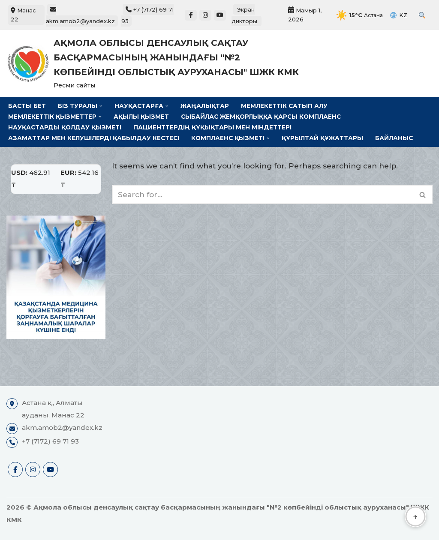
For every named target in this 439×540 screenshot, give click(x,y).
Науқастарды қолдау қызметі (65, 127)
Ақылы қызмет (142, 116)
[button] (100, 106)
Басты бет (27, 105)
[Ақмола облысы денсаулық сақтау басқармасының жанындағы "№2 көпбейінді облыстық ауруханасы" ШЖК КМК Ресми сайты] (155, 64)
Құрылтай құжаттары (324, 138)
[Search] (262, 194)
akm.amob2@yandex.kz (80, 15)
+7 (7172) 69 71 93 (50, 441)
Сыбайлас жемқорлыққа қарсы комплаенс (263, 116)
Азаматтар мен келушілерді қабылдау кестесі (94, 138)
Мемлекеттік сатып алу (285, 105)
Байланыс (396, 138)
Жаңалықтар (205, 105)
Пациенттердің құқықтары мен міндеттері (214, 127)
